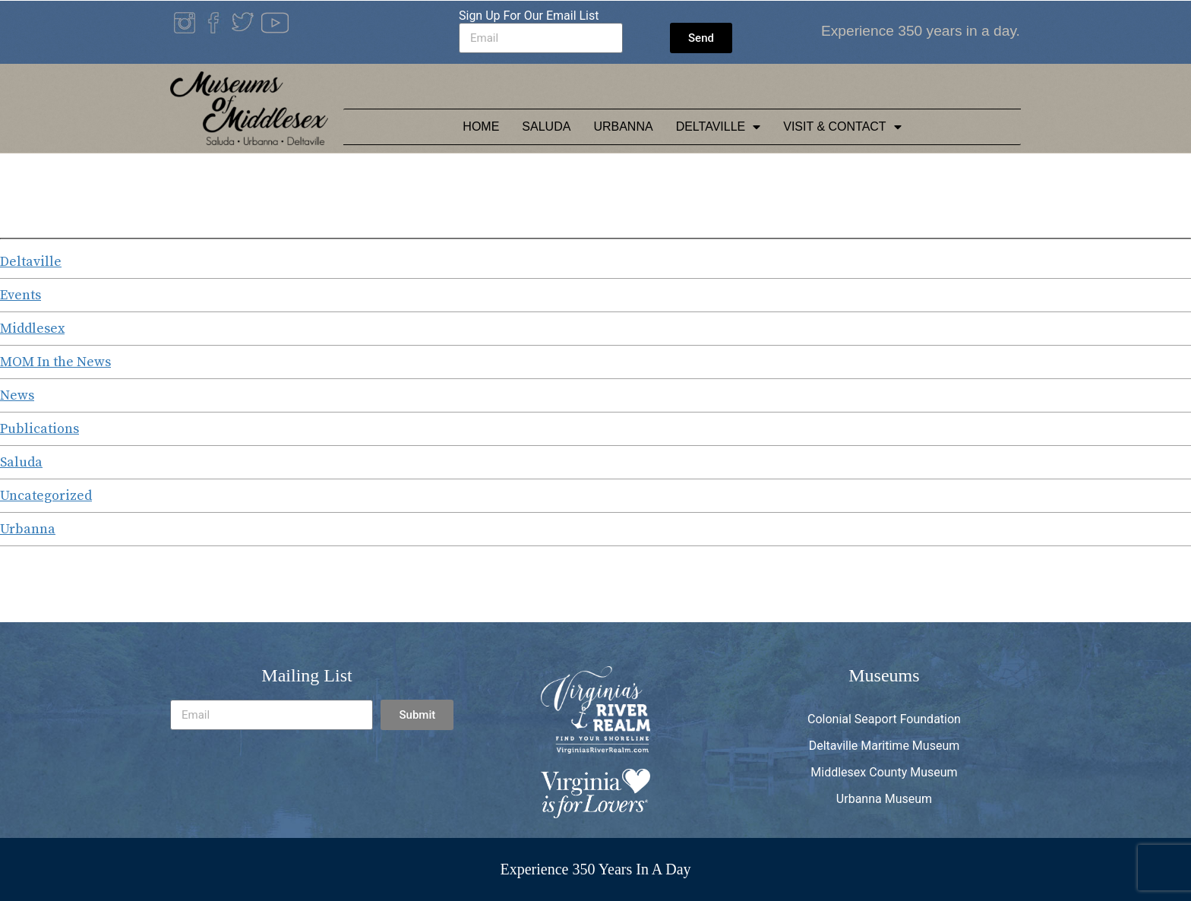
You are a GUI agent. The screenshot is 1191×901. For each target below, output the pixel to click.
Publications (39, 429)
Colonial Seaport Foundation (884, 719)
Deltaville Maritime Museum (884, 745)
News (17, 395)
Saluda (546, 126)
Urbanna (622, 126)
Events (20, 295)
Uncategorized (46, 495)
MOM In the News (55, 362)
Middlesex (32, 328)
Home (481, 126)
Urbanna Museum (884, 799)
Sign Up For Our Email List (529, 15)
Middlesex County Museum (883, 772)
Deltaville (718, 127)
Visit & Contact (842, 127)
